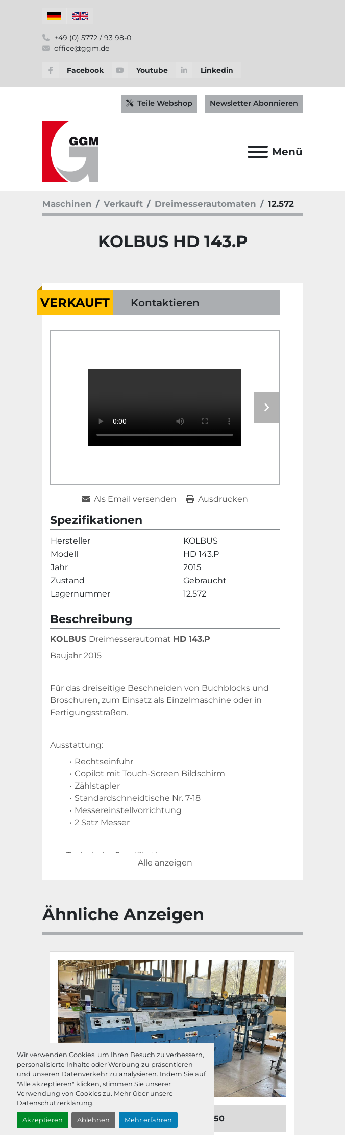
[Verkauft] (123, 204)
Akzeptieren (42, 1120)
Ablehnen (93, 1120)
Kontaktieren (165, 302)
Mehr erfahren (148, 1120)
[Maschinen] (67, 204)
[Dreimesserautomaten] (205, 204)
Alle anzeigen (165, 863)
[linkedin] (208, 70)
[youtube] (144, 70)
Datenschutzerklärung (54, 1103)
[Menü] (258, 152)
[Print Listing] (217, 499)
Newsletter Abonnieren (254, 103)
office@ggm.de (80, 48)
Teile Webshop (159, 103)
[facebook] (77, 70)
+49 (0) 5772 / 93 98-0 (91, 37)
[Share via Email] (131, 499)
